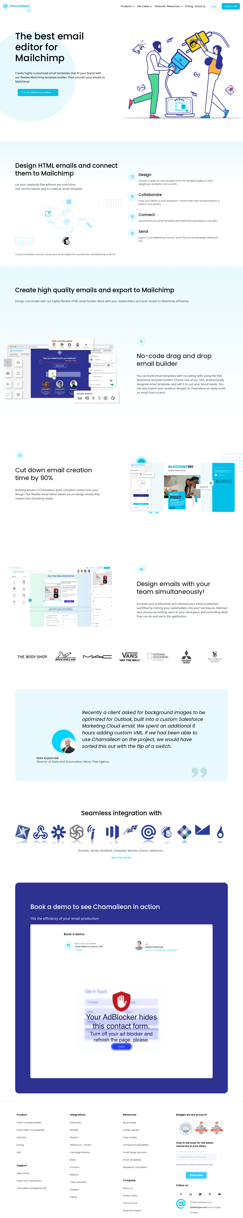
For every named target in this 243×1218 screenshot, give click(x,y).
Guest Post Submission (29, 1180)
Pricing (189, 6)
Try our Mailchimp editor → (38, 92)
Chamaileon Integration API (31, 1188)
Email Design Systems (135, 1152)
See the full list (121, 857)
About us (200, 6)
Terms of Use (130, 1203)
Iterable (74, 1130)
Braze (73, 1159)
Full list (73, 1197)
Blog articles (129, 1122)
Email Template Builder (29, 1122)
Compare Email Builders (136, 1144)
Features (160, 6)
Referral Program (132, 1210)
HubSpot (74, 1189)
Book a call (231, 6)
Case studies (130, 1137)
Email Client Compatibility (31, 1130)
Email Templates (132, 1159)
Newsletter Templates (135, 1167)
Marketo (74, 1137)
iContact (75, 1167)
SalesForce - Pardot (80, 1144)
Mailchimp (75, 1122)
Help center (23, 1173)
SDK (19, 1152)
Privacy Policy (130, 1195)
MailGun (74, 1174)
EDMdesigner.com (198, 1207)
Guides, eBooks (131, 1130)
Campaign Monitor (80, 1152)
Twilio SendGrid (78, 1182)
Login (213, 6)
